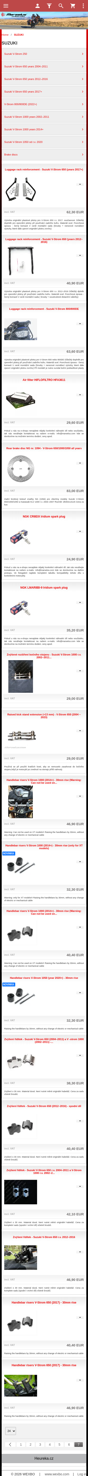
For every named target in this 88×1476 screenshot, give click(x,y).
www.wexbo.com (57, 1474)
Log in (81, 1474)
